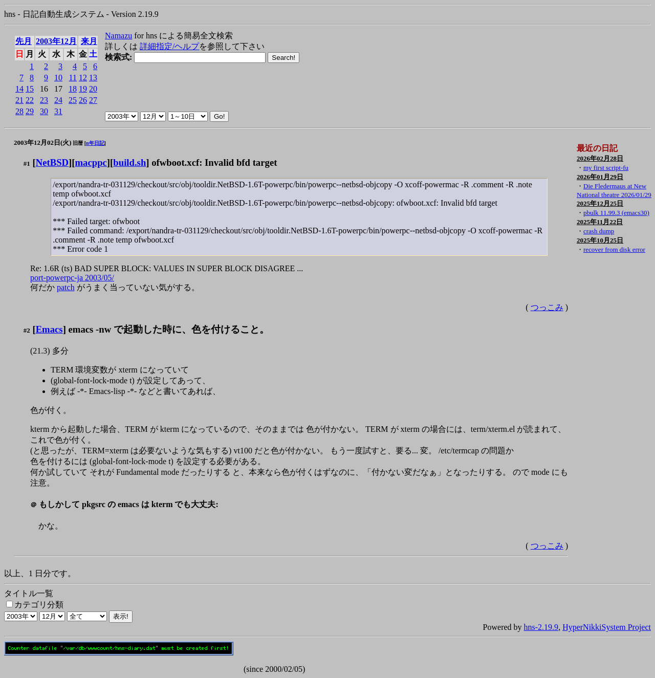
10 (58, 77)
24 (58, 100)
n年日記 (95, 143)
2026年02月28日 (600, 158)
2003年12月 (56, 41)
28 (19, 111)
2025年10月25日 (600, 240)
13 (93, 77)
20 (93, 88)
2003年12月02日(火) (43, 142)
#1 (27, 163)
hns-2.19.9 (541, 627)
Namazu (118, 35)
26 (83, 100)
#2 (27, 330)
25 (73, 100)
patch (66, 287)
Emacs (49, 329)
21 (19, 100)
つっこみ (547, 307)
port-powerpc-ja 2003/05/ (72, 277)
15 (30, 88)
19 (83, 88)
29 (30, 111)
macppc (91, 162)
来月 (89, 41)
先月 (23, 41)
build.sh (129, 162)
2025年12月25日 (600, 203)
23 (44, 100)
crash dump (598, 231)
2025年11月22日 (600, 222)
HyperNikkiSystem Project (606, 627)
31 (58, 111)
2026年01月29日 (600, 177)
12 (83, 77)
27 (93, 100)
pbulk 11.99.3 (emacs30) (616, 212)
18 (73, 88)
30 (44, 111)
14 (19, 88)
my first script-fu (605, 167)
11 (73, 77)
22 (30, 100)
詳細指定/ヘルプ (169, 46)
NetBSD (52, 162)
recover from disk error (614, 249)
